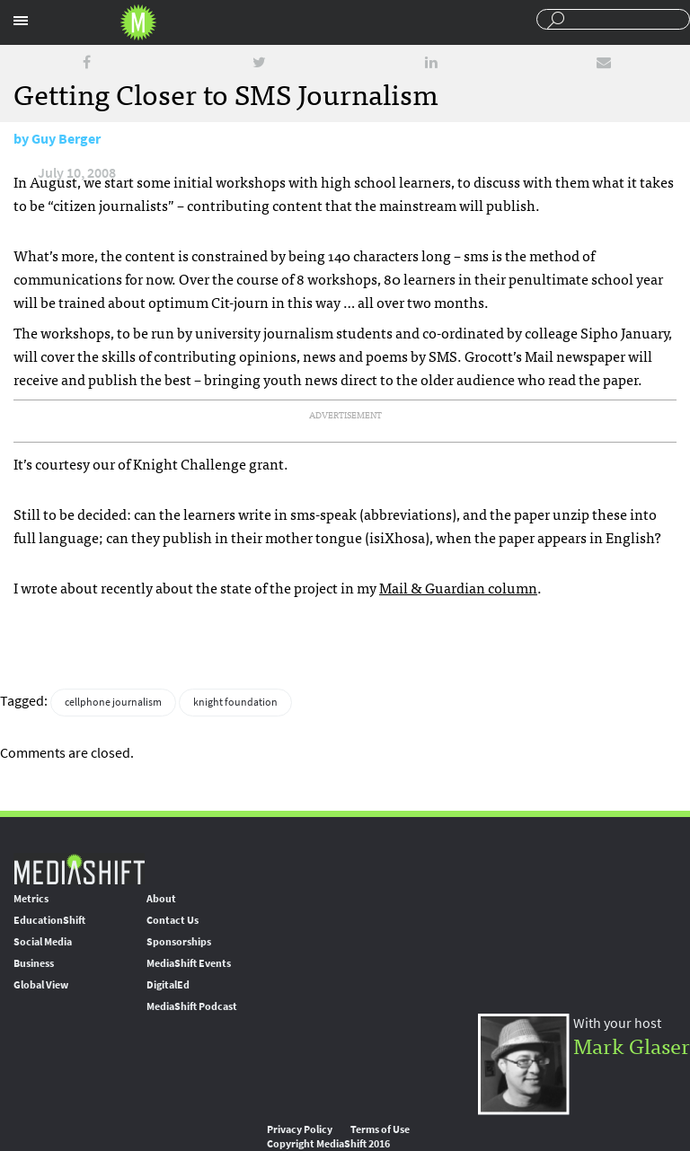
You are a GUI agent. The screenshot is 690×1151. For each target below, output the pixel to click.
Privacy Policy (299, 1129)
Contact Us (172, 920)
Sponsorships (178, 942)
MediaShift (79, 868)
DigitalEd (168, 985)
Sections (20, 20)
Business (33, 963)
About (161, 899)
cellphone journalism (113, 702)
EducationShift (49, 920)
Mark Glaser (631, 1044)
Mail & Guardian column (458, 587)
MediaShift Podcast (191, 1006)
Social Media (42, 942)
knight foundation (235, 702)
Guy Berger (66, 138)
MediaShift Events (188, 963)
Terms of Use (380, 1129)
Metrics (31, 899)
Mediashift (138, 22)
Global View (40, 985)
